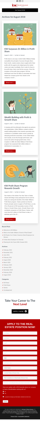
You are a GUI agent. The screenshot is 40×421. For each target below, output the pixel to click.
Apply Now (18, 311)
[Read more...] (11, 83)
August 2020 (7, 260)
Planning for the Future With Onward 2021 (16, 242)
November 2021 (8, 252)
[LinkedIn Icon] (20, 1)
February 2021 (8, 257)
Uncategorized (8, 290)
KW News (6, 282)
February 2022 (8, 250)
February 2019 (8, 272)
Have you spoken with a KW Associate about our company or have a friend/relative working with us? (19, 388)
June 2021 (7, 255)
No (4, 391)
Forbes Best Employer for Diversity (13, 239)
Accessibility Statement (23, 416)
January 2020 (7, 267)
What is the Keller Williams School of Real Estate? (18, 232)
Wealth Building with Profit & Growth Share (17, 118)
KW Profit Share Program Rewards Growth (16, 186)
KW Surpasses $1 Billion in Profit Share (19, 50)
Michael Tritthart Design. (28, 409)
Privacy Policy (14, 416)
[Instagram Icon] (22, 1)
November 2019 (8, 270)
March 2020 (7, 262)
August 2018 (7, 275)
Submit (5, 401)
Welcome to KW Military (10, 230)
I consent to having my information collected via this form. (17, 396)
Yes (4, 393)
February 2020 (8, 265)
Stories (6, 287)
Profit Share (7, 285)
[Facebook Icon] (17, 1)
